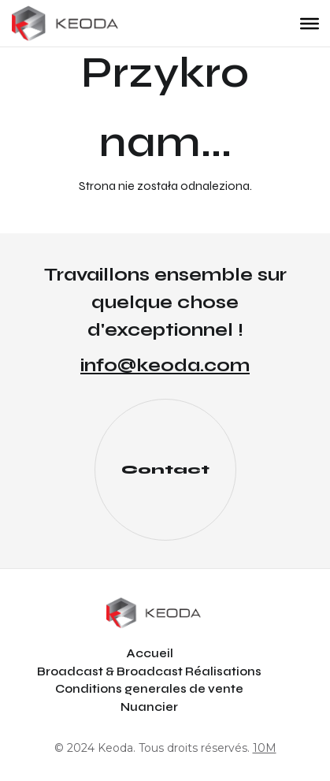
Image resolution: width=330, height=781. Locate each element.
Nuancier (149, 707)
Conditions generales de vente (149, 689)
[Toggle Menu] (309, 22)
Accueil (149, 653)
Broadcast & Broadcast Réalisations (149, 671)
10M (264, 748)
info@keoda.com (165, 365)
